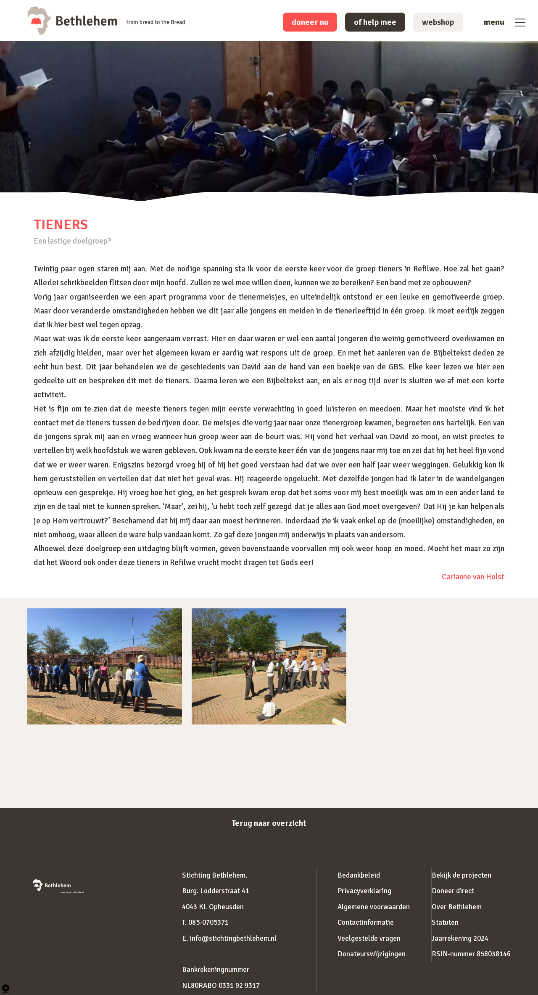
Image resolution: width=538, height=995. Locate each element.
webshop (438, 22)
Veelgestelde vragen (369, 938)
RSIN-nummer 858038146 (471, 954)
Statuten (445, 922)
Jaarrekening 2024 (460, 938)
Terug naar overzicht (269, 823)
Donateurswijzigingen (372, 954)
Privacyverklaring (364, 890)
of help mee (375, 22)
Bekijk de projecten (461, 875)
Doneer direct (453, 890)
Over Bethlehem (457, 906)
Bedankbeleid (359, 875)
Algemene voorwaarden (374, 906)
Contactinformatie (366, 922)
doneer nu (310, 22)
